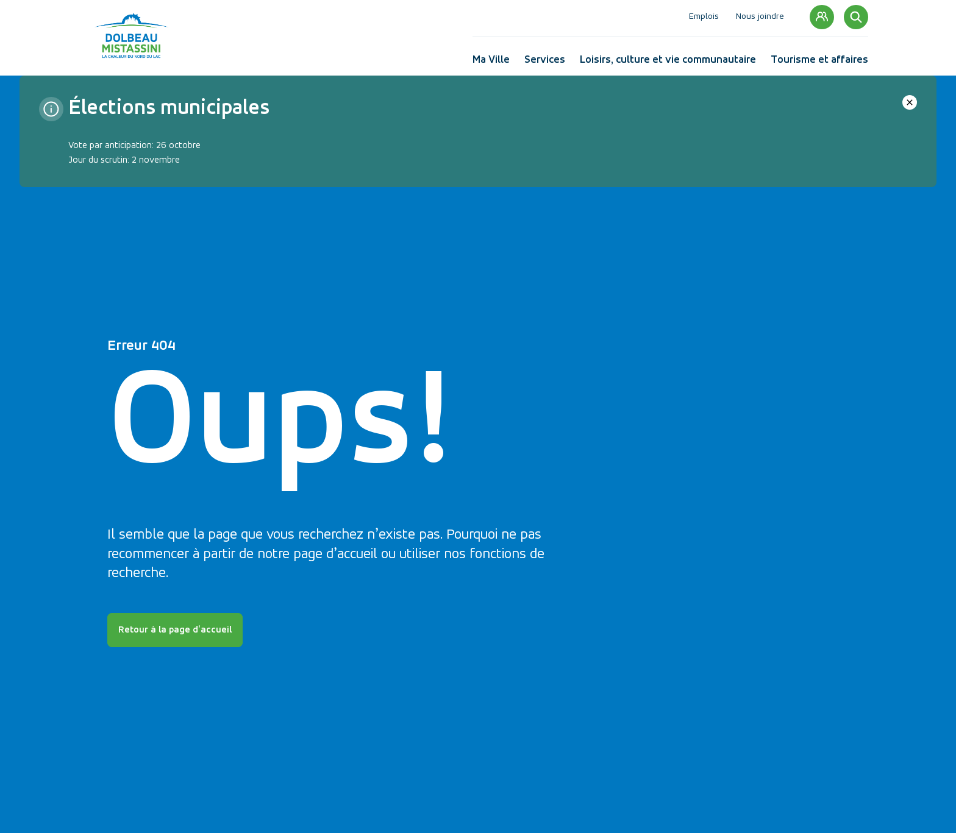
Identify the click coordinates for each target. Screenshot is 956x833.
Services (544, 62)
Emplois (704, 16)
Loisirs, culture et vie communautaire (668, 62)
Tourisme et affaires (819, 62)
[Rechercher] (856, 17)
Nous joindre (760, 16)
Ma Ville (491, 62)
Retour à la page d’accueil (175, 630)
